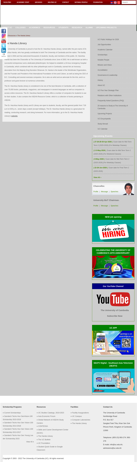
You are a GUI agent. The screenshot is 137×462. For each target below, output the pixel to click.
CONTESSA (43, 426)
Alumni (89, 27)
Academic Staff (23, 2)
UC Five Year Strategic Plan (108, 90)
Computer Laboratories (81, 420)
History (100, 80)
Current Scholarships (12, 413)
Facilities (7, 2)
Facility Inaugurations (80, 413)
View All (29, 442)
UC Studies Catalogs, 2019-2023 (51, 413)
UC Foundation (44, 443)
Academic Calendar (105, 50)
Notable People (81, 2)
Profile (95, 192)
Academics (34, 27)
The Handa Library (23, 35)
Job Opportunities (104, 45)
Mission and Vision (105, 65)
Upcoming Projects (106, 27)
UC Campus (77, 416)
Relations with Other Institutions (110, 96)
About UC (101, 85)
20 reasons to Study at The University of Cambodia (113, 107)
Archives (38, 2)
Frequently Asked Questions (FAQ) (111, 101)
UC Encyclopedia (104, 119)
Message (104, 192)
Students (63, 27)
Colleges (20, 27)
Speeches (114, 192)
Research (77, 27)
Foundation (98, 2)
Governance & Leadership (107, 75)
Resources (49, 27)
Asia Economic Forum (46, 416)
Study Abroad (103, 124)
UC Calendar (102, 129)
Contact (65, 2)
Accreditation (102, 70)
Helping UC (52, 2)
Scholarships (102, 55)
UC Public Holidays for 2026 (108, 39)
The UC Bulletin (44, 440)
